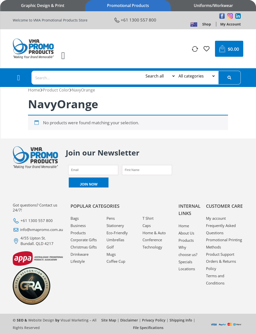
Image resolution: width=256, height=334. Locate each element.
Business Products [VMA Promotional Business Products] (78, 229)
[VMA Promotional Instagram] (230, 16)
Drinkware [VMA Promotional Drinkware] (79, 254)
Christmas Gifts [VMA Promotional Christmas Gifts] (83, 247)
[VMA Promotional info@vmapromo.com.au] (38, 229)
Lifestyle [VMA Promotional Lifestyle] (77, 261)
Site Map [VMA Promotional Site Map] (108, 320)
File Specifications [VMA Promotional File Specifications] (148, 327)
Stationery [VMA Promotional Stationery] (115, 225)
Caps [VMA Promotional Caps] (146, 225)
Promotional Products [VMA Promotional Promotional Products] (128, 5)
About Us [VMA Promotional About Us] (186, 233)
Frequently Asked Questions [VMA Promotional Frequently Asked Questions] (221, 229)
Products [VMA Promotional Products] (186, 240)
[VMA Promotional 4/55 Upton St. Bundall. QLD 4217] (38, 241)
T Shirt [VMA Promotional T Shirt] (148, 218)
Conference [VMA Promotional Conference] (152, 239)
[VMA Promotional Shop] (206, 24)
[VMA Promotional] (195, 49)
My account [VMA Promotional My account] (216, 218)
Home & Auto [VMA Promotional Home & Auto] (154, 232)
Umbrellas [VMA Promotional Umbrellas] (115, 239)
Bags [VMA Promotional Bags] (74, 218)
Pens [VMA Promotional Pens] (110, 218)
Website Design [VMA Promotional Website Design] (41, 320)
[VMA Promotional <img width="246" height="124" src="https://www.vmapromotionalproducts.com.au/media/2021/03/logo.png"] (33, 49)
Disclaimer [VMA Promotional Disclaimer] (129, 320)
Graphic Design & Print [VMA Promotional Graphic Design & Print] (42, 5)
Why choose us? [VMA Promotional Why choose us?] (187, 251)
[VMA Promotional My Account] (230, 24)
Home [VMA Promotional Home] (34, 90)
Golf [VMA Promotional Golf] (110, 247)
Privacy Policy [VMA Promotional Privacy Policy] (154, 320)
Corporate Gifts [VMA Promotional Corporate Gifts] (83, 239)
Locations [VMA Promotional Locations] (186, 268)
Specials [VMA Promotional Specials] (185, 261)
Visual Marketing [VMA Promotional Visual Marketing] (74, 320)
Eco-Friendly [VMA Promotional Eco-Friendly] (117, 232)
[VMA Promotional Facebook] (222, 16)
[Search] (229, 77)
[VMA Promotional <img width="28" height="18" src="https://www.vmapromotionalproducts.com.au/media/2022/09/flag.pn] (193, 24)
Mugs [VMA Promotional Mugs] (111, 254)
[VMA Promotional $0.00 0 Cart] (229, 49)
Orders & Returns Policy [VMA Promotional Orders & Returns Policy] (221, 265)
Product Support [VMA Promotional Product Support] (220, 254)
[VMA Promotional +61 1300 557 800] (135, 20)
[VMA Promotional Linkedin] (238, 16)
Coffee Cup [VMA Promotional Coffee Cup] (115, 261)
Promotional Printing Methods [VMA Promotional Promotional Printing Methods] (224, 243)
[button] (63, 55)
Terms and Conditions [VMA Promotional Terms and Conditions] (215, 279)
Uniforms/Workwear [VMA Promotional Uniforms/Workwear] (213, 5)
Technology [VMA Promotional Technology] (152, 247)
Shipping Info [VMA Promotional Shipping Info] (181, 320)
